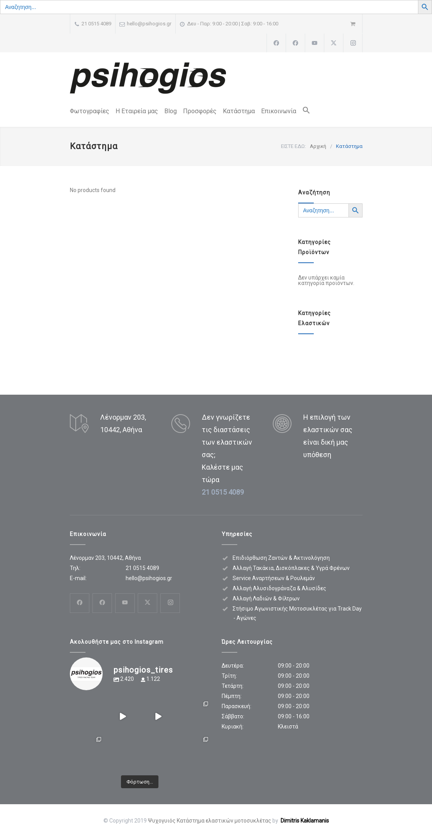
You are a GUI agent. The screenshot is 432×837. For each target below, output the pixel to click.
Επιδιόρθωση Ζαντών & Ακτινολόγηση (281, 558)
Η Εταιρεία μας (137, 111)
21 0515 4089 (96, 24)
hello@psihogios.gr (149, 24)
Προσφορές (200, 111)
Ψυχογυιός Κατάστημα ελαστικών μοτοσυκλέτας (209, 820)
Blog (170, 111)
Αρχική (318, 146)
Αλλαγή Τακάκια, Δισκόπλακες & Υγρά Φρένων (291, 568)
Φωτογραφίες (89, 111)
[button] (303, 112)
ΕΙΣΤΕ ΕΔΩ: (293, 146)
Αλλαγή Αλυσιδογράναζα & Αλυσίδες (279, 588)
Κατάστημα (239, 111)
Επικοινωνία (278, 111)
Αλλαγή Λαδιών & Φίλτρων (266, 598)
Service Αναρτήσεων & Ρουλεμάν (274, 578)
